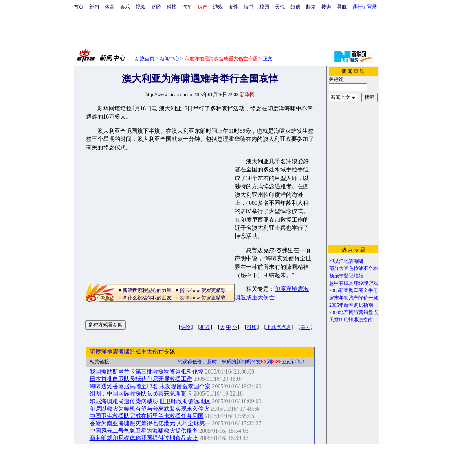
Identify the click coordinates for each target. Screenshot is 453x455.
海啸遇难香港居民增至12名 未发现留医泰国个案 (150, 386)
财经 (156, 7)
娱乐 (125, 7)
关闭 (305, 327)
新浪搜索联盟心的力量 (147, 290)
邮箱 (311, 7)
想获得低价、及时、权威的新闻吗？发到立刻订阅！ (242, 362)
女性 (233, 7)
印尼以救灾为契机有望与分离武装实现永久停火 (149, 409)
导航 (342, 7)
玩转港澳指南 (358, 320)
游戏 (218, 7)
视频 (140, 7)
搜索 (326, 7)
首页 (79, 7)
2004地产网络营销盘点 (353, 312)
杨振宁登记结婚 (346, 276)
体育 (109, 7)
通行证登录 (364, 7)
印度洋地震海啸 (346, 261)
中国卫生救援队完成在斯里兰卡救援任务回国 (147, 416)
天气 (280, 7)
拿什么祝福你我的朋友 (147, 298)
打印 (252, 327)
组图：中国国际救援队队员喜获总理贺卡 (141, 394)
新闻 (94, 7)
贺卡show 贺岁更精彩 (202, 290)
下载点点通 (278, 327)
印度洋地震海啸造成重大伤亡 (127, 352)
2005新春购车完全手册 (353, 290)
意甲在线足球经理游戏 (353, 283)
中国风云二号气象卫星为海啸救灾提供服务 (144, 431)
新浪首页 (144, 59)
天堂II (335, 320)
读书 (249, 7)
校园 (264, 7)
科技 (171, 7)
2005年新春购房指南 (351, 305)
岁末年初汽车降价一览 (353, 298)
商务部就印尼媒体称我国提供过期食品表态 (144, 438)
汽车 (187, 7)
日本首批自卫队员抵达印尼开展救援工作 (141, 379)
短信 (295, 7)
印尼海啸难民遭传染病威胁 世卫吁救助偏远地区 (150, 401)
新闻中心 (169, 59)
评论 (186, 327)
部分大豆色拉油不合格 (353, 268)
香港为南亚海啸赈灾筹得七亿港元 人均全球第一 (150, 423)
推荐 (205, 327)
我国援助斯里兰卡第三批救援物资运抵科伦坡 (147, 372)
